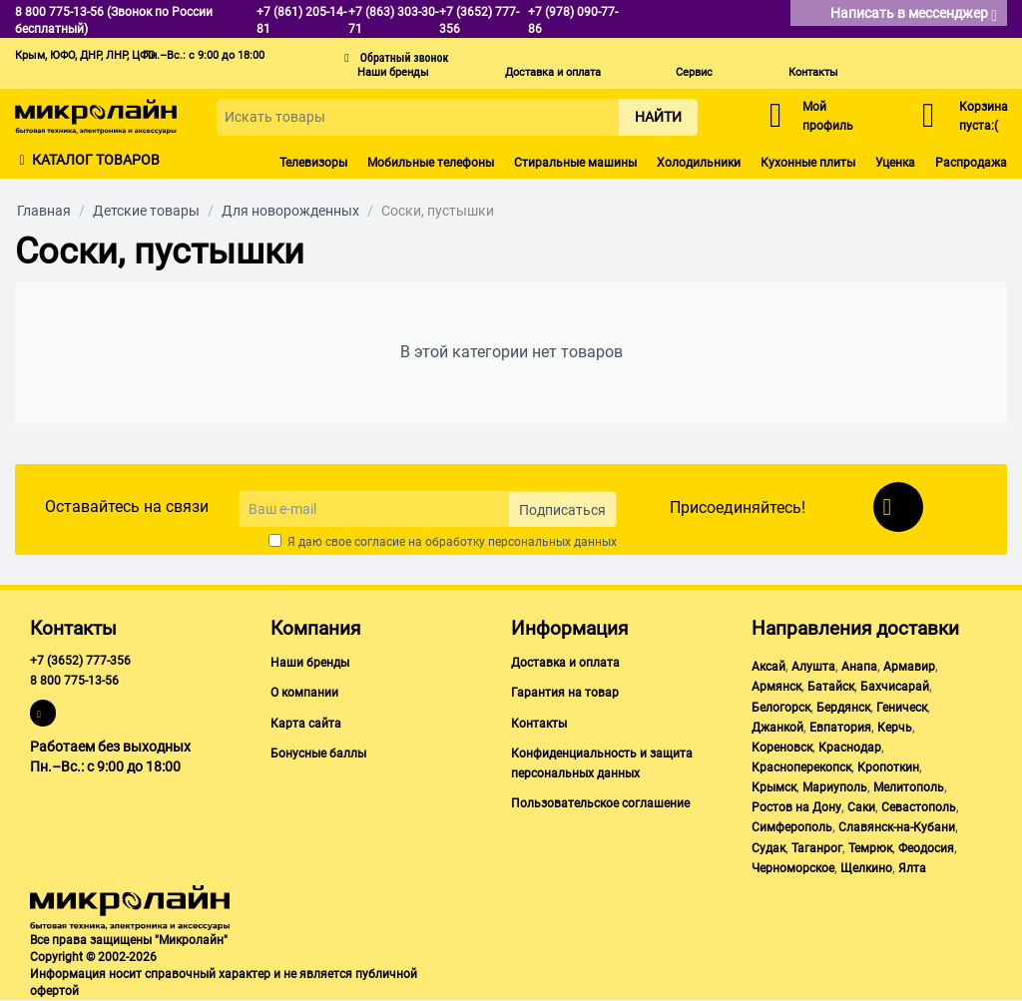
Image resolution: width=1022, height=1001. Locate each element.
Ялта (912, 868)
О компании (304, 693)
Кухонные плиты (808, 163)
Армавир (909, 667)
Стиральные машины (575, 163)
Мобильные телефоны (430, 163)
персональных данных (552, 542)
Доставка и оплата (553, 72)
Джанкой (777, 728)
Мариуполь (834, 787)
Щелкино (866, 868)
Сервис (694, 72)
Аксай (768, 667)
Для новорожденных (290, 211)
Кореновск (782, 747)
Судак (768, 848)
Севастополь (918, 807)
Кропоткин (888, 767)
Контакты (813, 72)
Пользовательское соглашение (600, 803)
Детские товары (146, 211)
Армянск (776, 687)
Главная (44, 211)
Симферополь (792, 827)
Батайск (830, 687)
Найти (658, 117)
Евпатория (840, 728)
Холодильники (699, 163)
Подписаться (562, 510)
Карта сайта (305, 724)
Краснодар (849, 747)
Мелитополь (908, 787)
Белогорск (781, 708)
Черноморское (793, 868)
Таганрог (816, 848)
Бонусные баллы (318, 753)
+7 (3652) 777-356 (80, 661)
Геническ (901, 708)
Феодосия (926, 848)
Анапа (859, 667)
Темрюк (870, 848)
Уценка (895, 163)
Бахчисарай (894, 687)
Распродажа (971, 163)
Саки (861, 807)
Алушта (813, 667)
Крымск (774, 787)
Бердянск (843, 708)
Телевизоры (313, 163)
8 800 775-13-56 (74, 681)
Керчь (894, 728)
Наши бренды (393, 72)
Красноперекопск (801, 767)
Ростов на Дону (796, 807)
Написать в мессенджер (913, 14)
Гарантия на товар (565, 693)
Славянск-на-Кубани (896, 827)
